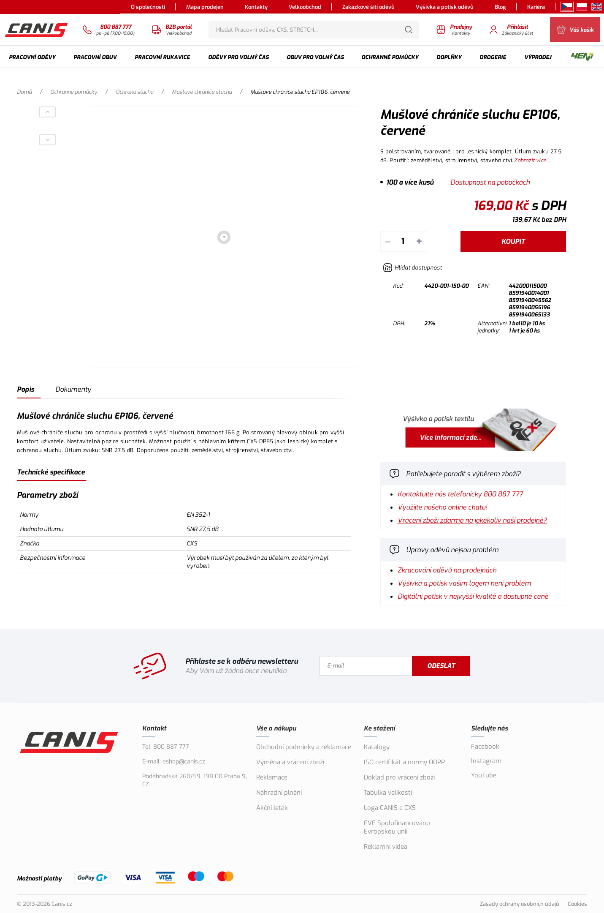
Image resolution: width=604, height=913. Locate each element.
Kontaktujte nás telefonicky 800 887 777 (460, 494)
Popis (25, 389)
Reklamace (271, 777)
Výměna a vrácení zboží (290, 762)
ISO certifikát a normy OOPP (404, 762)
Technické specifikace (51, 472)
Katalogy (377, 747)
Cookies (577, 904)
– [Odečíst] (387, 241)
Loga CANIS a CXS (390, 808)
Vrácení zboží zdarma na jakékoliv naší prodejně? (472, 520)
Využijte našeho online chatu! (442, 507)
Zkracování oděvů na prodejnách (447, 570)
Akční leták (272, 808)
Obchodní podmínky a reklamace (303, 747)
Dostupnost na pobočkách (490, 182)
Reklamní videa (385, 846)
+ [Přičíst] (419, 241)
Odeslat (474, 666)
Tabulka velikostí (388, 792)
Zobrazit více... (532, 160)
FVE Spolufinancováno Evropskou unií (397, 827)
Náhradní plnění (279, 792)
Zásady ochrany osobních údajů (519, 904)
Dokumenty (73, 389)
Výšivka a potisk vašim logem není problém (464, 583)
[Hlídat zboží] (412, 267)
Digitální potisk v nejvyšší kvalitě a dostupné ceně (473, 596)
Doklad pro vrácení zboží (399, 777)
